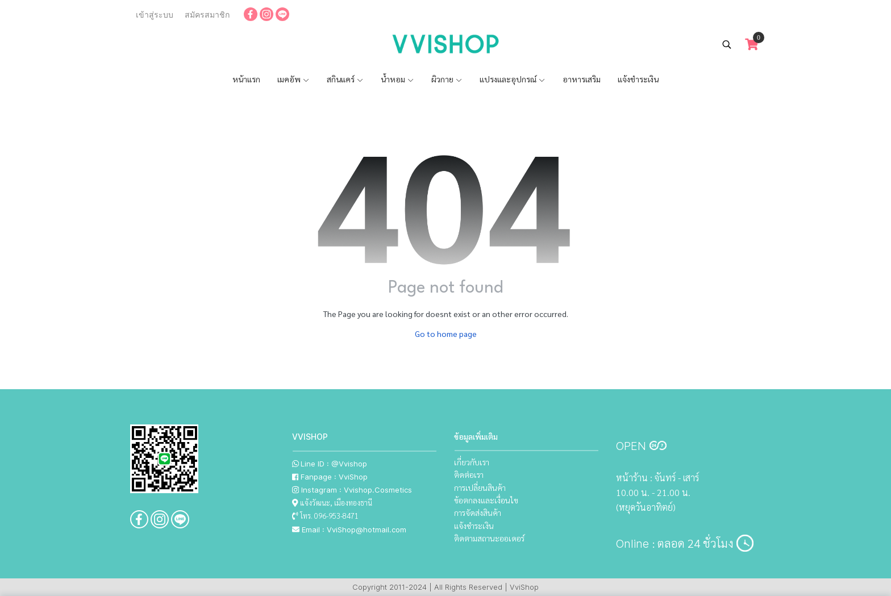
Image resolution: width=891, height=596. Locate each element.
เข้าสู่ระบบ (154, 14)
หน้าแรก (246, 79)
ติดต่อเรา (469, 474)
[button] (726, 44)
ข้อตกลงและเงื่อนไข (486, 500)
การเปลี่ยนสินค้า (480, 487)
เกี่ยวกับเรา (471, 462)
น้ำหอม (397, 79)
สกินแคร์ (345, 79)
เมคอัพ (293, 79)
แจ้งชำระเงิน (638, 79)
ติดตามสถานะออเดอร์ (489, 538)
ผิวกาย (447, 79)
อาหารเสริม (582, 79)
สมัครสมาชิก (207, 14)
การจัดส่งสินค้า (477, 512)
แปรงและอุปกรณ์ (513, 79)
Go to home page (446, 333)
